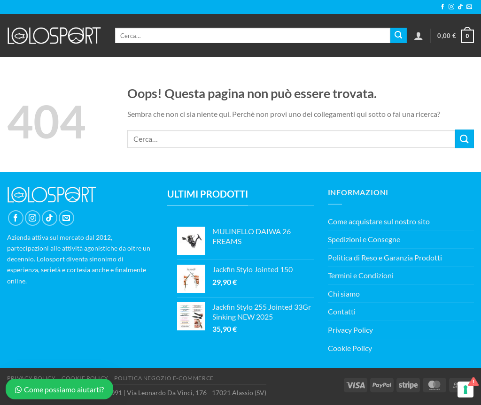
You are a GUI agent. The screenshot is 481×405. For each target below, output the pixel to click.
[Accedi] (418, 35)
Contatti (342, 311)
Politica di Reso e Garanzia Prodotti (385, 257)
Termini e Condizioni (361, 275)
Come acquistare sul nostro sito (379, 221)
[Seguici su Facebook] (442, 7)
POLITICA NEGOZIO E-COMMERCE (164, 378)
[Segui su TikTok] (460, 7)
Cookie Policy (350, 348)
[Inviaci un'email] (469, 7)
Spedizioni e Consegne (364, 239)
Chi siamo (344, 293)
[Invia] (398, 36)
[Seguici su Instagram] (451, 7)
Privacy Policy (350, 329)
